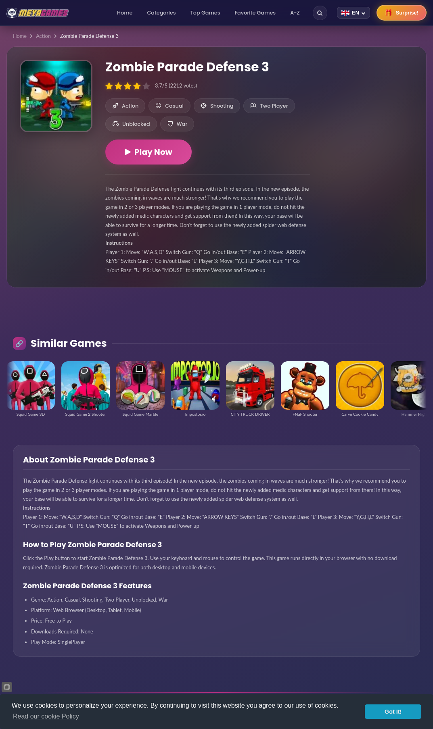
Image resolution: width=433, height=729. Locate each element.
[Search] (320, 13)
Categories (161, 12)
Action (43, 36)
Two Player (269, 105)
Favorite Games (255, 12)
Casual (169, 105)
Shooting (217, 105)
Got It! (393, 711)
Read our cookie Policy (46, 716)
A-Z (295, 12)
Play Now (148, 152)
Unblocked (131, 124)
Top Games (205, 12)
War (177, 124)
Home (124, 12)
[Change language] (353, 13)
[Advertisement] (368, 105)
